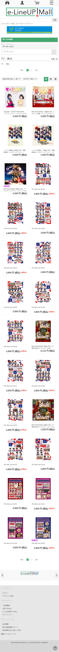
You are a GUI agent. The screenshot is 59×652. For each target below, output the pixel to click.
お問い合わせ (7, 608)
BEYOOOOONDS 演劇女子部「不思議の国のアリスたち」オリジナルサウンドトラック (43, 426)
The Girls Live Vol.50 (10, 543)
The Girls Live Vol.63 (38, 228)
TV (2, 64)
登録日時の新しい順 (11, 79)
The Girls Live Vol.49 (38, 543)
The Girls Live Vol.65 (38, 189)
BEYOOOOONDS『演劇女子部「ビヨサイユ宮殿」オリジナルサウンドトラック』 (43, 113)
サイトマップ (7, 615)
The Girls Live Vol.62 (10, 268)
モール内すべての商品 (9, 23)
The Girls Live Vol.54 (10, 464)
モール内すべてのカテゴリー (25, 23)
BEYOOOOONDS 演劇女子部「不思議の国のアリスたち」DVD (43, 347)
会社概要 (5, 624)
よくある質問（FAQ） (10, 611)
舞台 (8, 64)
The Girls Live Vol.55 (10, 425)
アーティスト (9, 52)
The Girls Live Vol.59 (38, 307)
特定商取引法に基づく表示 (11, 630)
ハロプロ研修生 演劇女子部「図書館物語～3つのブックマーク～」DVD (15, 151)
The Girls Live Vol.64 (10, 228)
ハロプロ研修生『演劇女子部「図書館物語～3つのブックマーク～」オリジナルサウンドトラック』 (43, 151)
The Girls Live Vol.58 (10, 346)
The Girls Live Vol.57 (10, 386)
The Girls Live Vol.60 (10, 307)
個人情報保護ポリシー (10, 627)
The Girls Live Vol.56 (38, 386)
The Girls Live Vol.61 (38, 268)
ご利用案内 (6, 605)
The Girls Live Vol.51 (38, 504)
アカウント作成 (7, 596)
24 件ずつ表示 (30, 79)
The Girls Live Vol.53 (38, 464)
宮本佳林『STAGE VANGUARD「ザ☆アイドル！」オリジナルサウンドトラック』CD (15, 113)
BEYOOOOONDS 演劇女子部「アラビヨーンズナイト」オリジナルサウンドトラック (15, 190)
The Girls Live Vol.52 (10, 504)
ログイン (5, 593)
